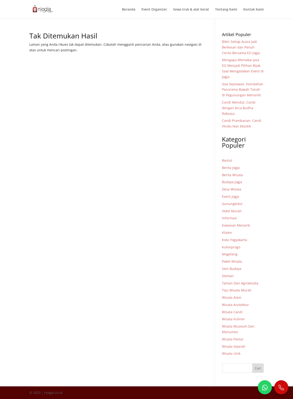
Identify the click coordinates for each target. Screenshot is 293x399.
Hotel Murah (232, 211)
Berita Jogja (231, 167)
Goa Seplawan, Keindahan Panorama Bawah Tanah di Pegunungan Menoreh (242, 89)
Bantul (227, 160)
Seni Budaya (231, 268)
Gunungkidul (232, 203)
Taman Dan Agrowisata (240, 283)
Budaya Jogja (232, 182)
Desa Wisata (231, 189)
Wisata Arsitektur (235, 304)
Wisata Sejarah (233, 346)
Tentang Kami (226, 9)
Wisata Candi (232, 312)
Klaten (227, 232)
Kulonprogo (231, 247)
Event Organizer (154, 9)
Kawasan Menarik (236, 225)
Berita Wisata (232, 175)
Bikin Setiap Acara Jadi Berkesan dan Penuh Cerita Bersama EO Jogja (241, 47)
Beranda (128, 9)
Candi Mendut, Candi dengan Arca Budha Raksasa (238, 108)
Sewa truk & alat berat (191, 9)
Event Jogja (230, 196)
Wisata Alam (231, 297)
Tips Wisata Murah (236, 290)
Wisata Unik (231, 353)
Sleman (228, 276)
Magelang (229, 254)
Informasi (229, 218)
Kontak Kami (253, 9)
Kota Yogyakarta (234, 240)
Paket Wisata (232, 261)
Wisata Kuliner (233, 319)
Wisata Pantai (232, 339)
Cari (258, 368)
